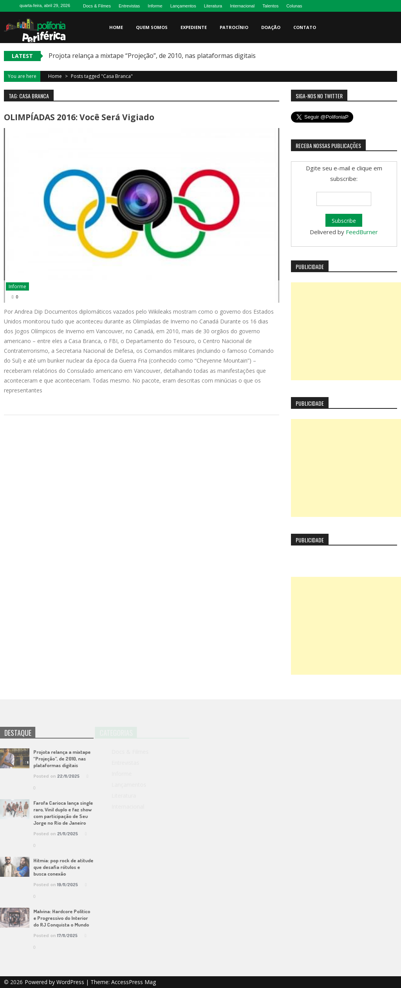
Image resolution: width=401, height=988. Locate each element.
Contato (304, 27)
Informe (155, 6)
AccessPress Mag (133, 982)
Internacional (242, 6)
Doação (270, 27)
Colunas (294, 6)
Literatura (213, 6)
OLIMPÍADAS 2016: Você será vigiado (79, 117)
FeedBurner (362, 232)
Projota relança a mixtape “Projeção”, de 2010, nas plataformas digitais (152, 55)
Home (116, 27)
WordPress (71, 982)
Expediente (194, 27)
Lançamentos (183, 6)
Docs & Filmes (97, 6)
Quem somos (152, 27)
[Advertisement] (346, 331)
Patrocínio (234, 27)
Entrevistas (129, 6)
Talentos (270, 6)
